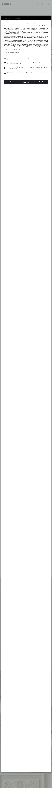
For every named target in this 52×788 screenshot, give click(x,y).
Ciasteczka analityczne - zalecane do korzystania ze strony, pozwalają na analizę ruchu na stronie (28, 68)
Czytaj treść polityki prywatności (11, 52)
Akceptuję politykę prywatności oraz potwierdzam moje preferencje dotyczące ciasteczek (26, 81)
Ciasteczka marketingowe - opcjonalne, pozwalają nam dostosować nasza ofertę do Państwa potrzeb (28, 73)
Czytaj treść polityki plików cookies (12, 49)
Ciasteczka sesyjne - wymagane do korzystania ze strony (22, 58)
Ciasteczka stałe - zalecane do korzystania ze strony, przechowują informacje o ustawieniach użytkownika (28, 62)
